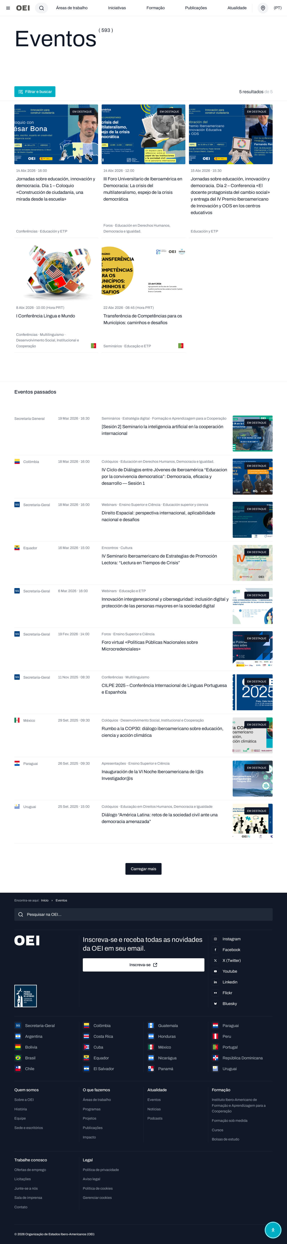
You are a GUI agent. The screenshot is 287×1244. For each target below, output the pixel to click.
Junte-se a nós (26, 1188)
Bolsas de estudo (225, 1139)
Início (44, 900)
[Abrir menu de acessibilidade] (273, 1230)
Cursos (217, 1130)
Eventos (154, 1100)
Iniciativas (117, 8)
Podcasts (154, 1118)
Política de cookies (98, 1188)
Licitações (22, 1179)
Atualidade (237, 8)
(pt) (278, 8)
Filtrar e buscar (35, 91)
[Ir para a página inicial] (23, 8)
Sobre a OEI (24, 1100)
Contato (20, 1207)
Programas (92, 1109)
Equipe (20, 1118)
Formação (156, 8)
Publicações (196, 8)
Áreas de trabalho (72, 8)
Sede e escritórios (28, 1128)
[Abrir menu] (8, 8)
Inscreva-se (143, 965)
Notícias (154, 1109)
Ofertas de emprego (30, 1170)
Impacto (89, 1137)
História (20, 1109)
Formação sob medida (230, 1120)
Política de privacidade (101, 1170)
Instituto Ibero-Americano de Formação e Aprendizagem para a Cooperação (239, 1105)
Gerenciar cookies (97, 1198)
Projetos (89, 1118)
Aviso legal (91, 1179)
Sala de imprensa (28, 1198)
